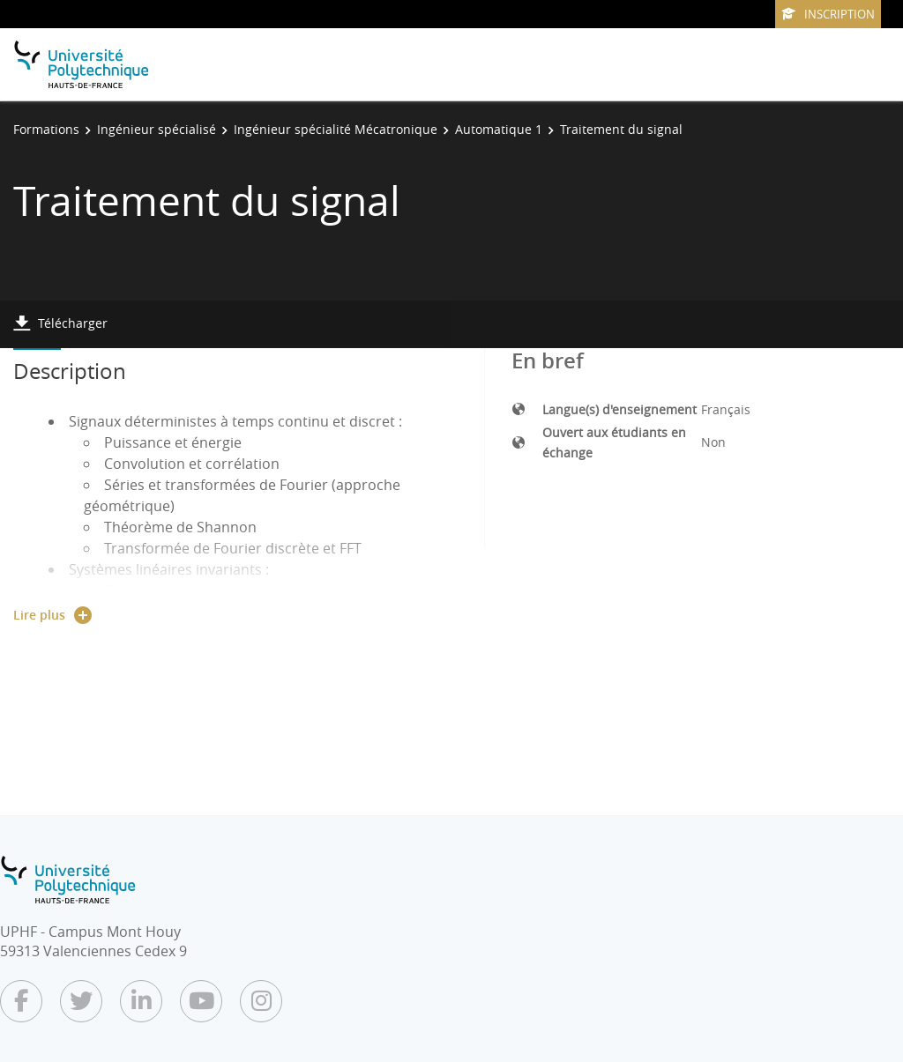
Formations (46, 129)
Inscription (828, 14)
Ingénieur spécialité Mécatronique (335, 129)
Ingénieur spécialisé (156, 129)
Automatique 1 (498, 129)
